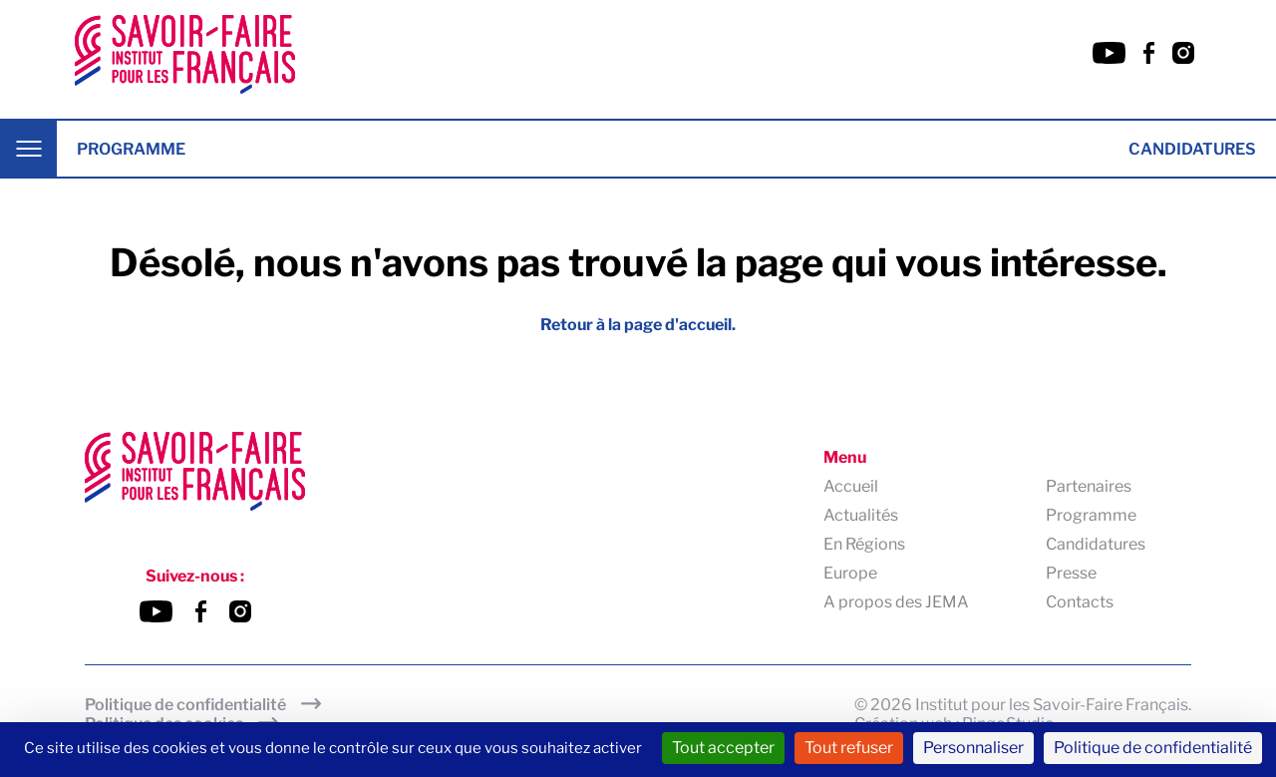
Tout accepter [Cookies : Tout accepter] (723, 747)
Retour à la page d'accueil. (638, 324)
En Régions (864, 544)
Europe (850, 573)
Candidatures (1192, 149)
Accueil (850, 486)
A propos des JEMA (896, 601)
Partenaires (1088, 486)
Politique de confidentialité (185, 704)
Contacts (1080, 601)
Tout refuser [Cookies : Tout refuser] (848, 747)
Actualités (860, 515)
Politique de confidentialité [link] (1153, 747)
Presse (1071, 573)
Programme (131, 149)
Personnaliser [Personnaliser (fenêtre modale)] (973, 747)
